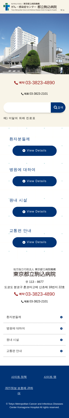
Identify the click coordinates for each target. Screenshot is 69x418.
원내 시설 (12, 339)
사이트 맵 (50, 376)
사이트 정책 (19, 376)
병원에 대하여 (15, 328)
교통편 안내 (14, 350)
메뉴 (63, 10)
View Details (35, 152)
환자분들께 (13, 317)
